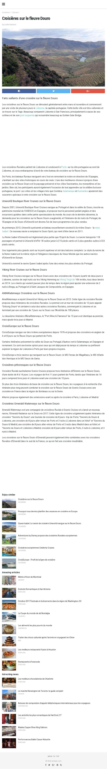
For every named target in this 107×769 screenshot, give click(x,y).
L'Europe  (15, 12)
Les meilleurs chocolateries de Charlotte (35, 679)
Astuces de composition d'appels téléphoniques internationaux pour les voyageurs (54, 703)
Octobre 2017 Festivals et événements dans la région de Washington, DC (50, 601)
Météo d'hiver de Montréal (29, 577)
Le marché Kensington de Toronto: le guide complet (40, 691)
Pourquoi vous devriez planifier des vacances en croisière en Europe (47, 511)
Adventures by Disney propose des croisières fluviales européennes (47, 535)
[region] (53, 142)
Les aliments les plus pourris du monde (35, 625)
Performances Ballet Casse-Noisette (34, 739)
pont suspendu (27, 115)
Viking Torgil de (67, 279)
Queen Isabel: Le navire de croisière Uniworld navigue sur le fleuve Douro (49, 523)
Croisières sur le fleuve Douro (31, 499)
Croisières (6, 12)
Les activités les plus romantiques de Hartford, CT (40, 715)
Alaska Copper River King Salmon (32, 727)
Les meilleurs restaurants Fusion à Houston (37, 650)
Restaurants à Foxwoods (29, 662)
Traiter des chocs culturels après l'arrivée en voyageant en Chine (46, 637)
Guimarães (83, 191)
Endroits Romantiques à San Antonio (34, 589)
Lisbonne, (40, 108)
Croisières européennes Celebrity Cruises (36, 548)
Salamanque (69, 191)
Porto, (64, 167)
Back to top (53, 756)
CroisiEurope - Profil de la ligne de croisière (36, 560)
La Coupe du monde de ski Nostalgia (34, 613)
